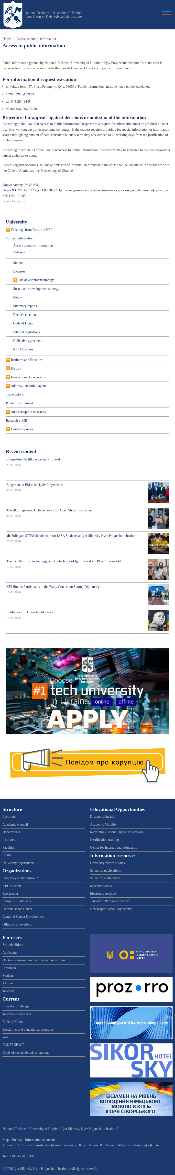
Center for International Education (113, 847)
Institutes (8, 839)
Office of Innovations (17, 924)
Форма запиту (12, 185)
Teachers (8, 991)
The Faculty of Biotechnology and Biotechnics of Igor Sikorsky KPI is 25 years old (63, 561)
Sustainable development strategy (36, 289)
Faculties (8, 847)
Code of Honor (23, 323)
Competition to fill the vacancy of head (33, 459)
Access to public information (33, 245)
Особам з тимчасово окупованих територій (33, 960)
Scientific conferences (105, 878)
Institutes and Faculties (27, 360)
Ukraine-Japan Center (17, 909)
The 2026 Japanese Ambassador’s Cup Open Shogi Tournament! (50, 510)
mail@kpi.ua (25, 94)
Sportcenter (10, 893)
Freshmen (9, 968)
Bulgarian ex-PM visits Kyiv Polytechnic (34, 485)
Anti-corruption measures (28, 412)
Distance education (103, 816)
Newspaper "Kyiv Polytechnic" (111, 909)
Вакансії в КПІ (16, 420)
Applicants (9, 952)
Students (8, 975)
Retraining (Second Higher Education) (116, 832)
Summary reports (25, 306)
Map (5, 1140)
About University (14, 201)
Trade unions (15, 394)
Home (6, 39)
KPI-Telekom (11, 886)
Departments (11, 832)
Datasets (19, 252)
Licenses (19, 271)
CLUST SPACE (13, 1045)
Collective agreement (27, 341)
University (16, 221)
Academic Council (15, 824)
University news (22, 429)
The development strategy (36, 280)
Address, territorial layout (28, 386)
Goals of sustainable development (25, 1052)
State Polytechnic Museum (20, 878)
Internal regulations (26, 332)
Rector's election (24, 315)
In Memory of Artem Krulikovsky (29, 612)
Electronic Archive (103, 893)
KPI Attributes (23, 349)
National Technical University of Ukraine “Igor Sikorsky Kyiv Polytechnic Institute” (54, 14)
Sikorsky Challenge (15, 1006)
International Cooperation (28, 377)
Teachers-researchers (16, 1014)
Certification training (104, 839)
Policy (17, 297)
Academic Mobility (103, 824)
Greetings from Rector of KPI (31, 230)
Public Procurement (19, 403)
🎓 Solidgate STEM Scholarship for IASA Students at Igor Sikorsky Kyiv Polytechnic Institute (71, 536)
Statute (18, 263)
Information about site (40, 1140)
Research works (101, 886)
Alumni (7, 983)
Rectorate (9, 816)
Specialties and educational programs (28, 1029)
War (5, 1037)
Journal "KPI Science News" (110, 901)
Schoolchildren (12, 945)
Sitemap (16, 1140)
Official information (19, 238)
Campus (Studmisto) (16, 901)
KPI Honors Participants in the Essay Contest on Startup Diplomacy (52, 587)
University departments (18, 863)
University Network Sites (107, 863)
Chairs (6, 855)
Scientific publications (105, 870)
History (16, 368)
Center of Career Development (23, 916)
